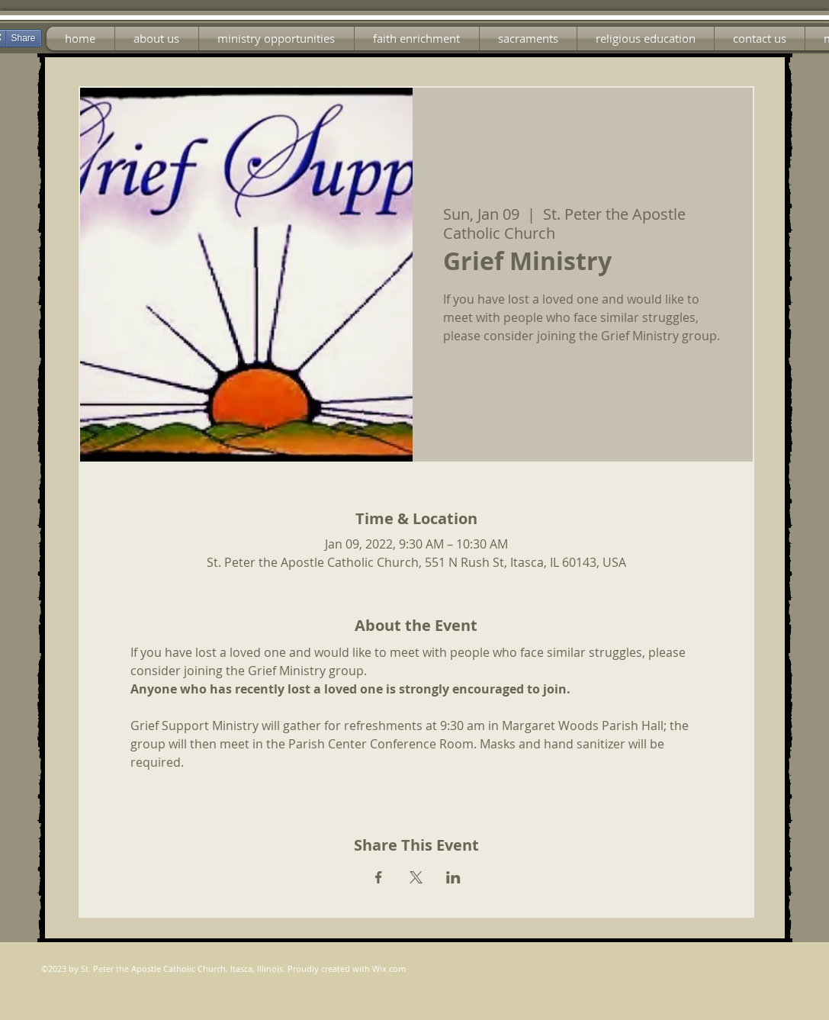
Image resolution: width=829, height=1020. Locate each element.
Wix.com (389, 968)
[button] (276, 38)
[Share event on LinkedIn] (453, 877)
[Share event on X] (416, 877)
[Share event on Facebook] (378, 877)
